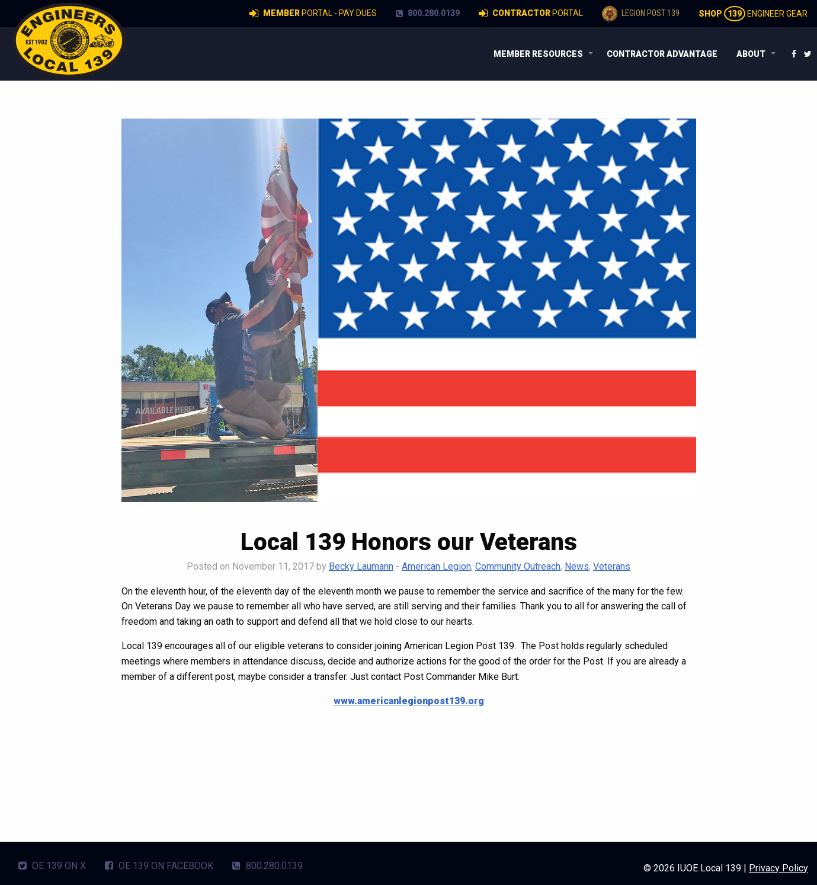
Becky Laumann (361, 566)
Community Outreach (517, 566)
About (750, 54)
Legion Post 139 (641, 13)
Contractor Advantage (662, 54)
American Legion (436, 566)
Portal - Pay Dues (313, 13)
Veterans (611, 566)
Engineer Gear (753, 13)
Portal (531, 13)
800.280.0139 (428, 13)
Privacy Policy (778, 868)
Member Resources (538, 54)
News (577, 566)
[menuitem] (540, 54)
